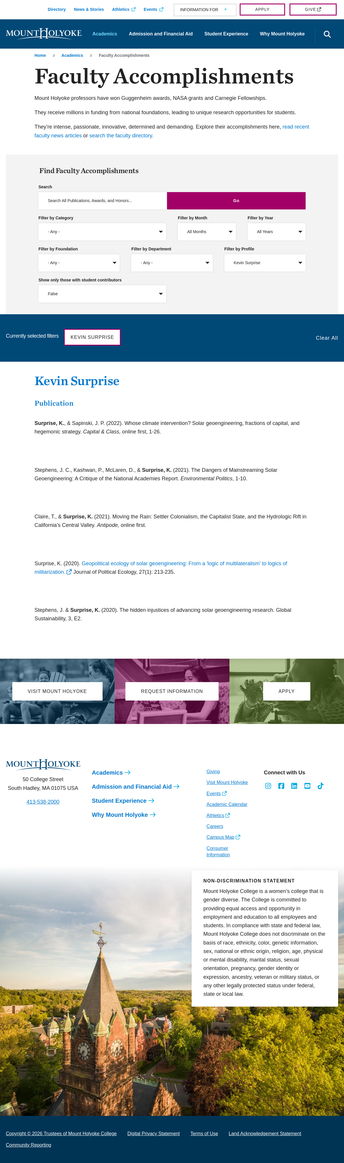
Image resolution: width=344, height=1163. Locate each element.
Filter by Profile (239, 249)
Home (40, 55)
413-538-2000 (43, 802)
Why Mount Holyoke (282, 33)
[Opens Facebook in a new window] (281, 786)
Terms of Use (204, 1133)
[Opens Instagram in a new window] (268, 786)
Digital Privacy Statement (153, 1133)
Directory (57, 9)
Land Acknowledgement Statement (265, 1133)
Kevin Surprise (77, 380)
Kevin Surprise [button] (92, 337)
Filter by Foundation (58, 249)
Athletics (120, 9)
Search (45, 187)
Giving (213, 771)
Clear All (327, 338)
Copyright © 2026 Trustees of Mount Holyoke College (61, 1133)
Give (310, 9)
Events (150, 9)
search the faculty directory (120, 136)
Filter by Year (260, 218)
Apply (262, 9)
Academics (104, 33)
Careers (215, 826)
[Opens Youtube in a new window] (307, 786)
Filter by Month (192, 218)
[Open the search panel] (327, 35)
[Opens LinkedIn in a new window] (294, 786)
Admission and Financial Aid (161, 33)
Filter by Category (55, 218)
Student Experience (226, 33)
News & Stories (89, 9)
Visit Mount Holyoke (227, 782)
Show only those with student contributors (80, 280)
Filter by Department (151, 249)
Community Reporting (28, 1144)
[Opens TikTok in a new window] (320, 786)
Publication (54, 403)
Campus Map (220, 837)
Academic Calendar (227, 804)
